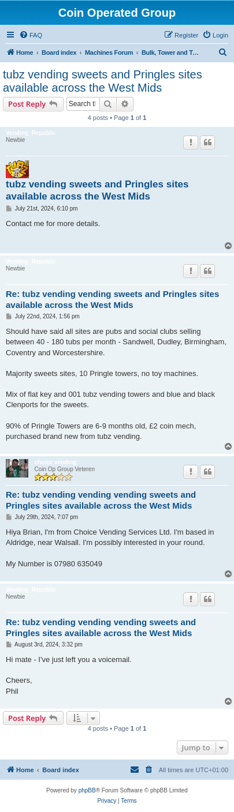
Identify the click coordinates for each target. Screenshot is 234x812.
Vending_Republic (31, 133)
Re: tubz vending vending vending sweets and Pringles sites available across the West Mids (101, 500)
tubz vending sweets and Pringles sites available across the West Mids (102, 81)
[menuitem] (30, 35)
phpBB (87, 790)
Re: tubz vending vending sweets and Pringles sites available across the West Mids (112, 299)
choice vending (55, 462)
